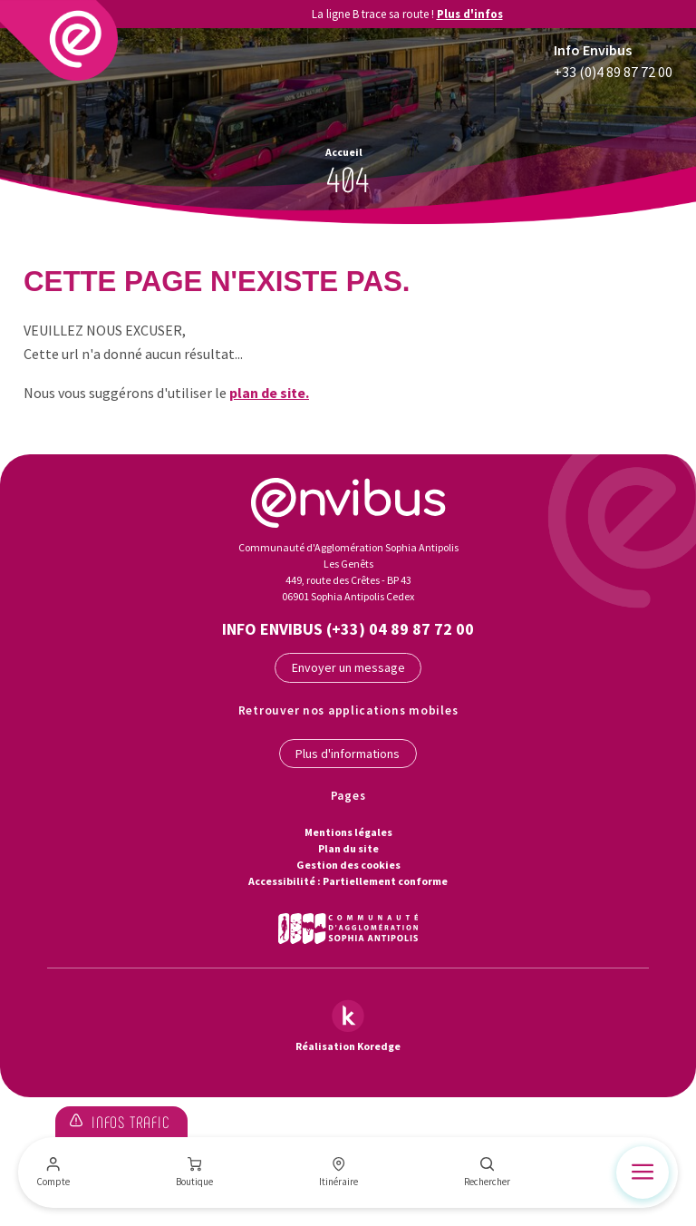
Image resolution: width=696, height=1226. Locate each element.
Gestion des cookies (348, 864)
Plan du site (348, 848)
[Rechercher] (487, 1172)
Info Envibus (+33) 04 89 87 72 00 (348, 628)
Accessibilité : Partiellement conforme (348, 881)
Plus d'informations (347, 753)
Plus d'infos (470, 13)
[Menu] (642, 1172)
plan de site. (269, 393)
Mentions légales (348, 832)
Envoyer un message (348, 667)
